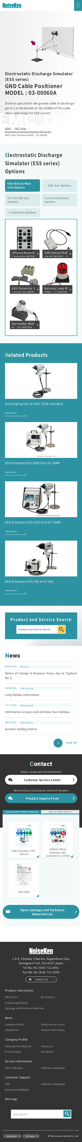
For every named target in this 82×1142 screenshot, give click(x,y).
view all (71, 743)
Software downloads (53, 1067)
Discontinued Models (17, 1089)
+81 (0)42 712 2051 (46, 967)
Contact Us (41, 979)
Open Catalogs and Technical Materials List (42, 912)
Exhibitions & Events (53, 1024)
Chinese (30, 1136)
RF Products (48, 997)
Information (12, 1029)
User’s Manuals (14, 1067)
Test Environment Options (56, 199)
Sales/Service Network (18, 1046)
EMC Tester (11, 997)
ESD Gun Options (59, 185)
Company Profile (14, 1024)
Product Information (19, 990)
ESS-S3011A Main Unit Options (19, 185)
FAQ (7, 1084)
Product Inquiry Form (42, 798)
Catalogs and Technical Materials (21, 811)
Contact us (47, 1046)
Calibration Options (22, 212)
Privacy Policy (13, 1051)
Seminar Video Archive (60, 811)
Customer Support (18, 1077)
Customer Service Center (42, 780)
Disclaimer (47, 1051)
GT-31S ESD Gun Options (18, 199)
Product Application (16, 1002)
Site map (11, 1099)
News (9, 1018)
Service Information (18, 1061)
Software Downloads (53, 1084)
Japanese (11, 1136)
